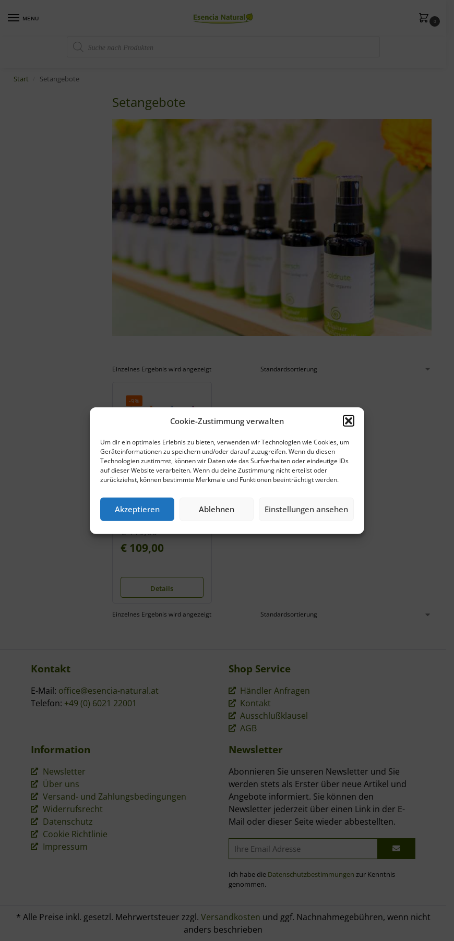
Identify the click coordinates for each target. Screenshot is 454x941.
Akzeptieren (137, 509)
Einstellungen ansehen (306, 509)
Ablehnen (216, 509)
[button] (348, 421)
